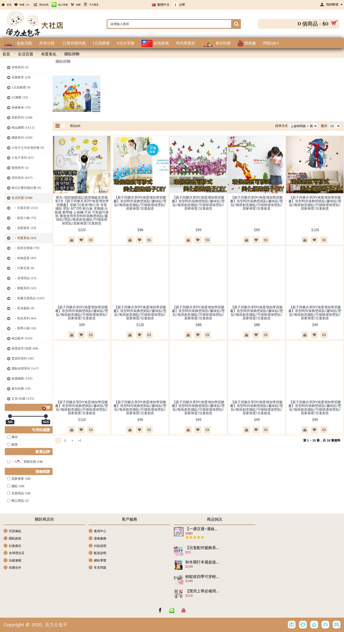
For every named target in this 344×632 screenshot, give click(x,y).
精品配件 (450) (21, 338)
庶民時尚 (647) (21, 178)
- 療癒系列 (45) (23, 288)
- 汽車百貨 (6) (22, 268)
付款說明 (97, 546)
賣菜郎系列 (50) (22, 358)
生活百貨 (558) (21, 198)
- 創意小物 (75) (23, 218)
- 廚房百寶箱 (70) (25, 248)
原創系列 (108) (21, 117)
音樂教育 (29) (21, 77)
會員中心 (97, 531)
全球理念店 (14, 553)
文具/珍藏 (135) (22, 398)
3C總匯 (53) (19, 97)
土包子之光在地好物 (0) (27, 147)
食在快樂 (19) (21, 388)
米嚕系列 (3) (20, 67)
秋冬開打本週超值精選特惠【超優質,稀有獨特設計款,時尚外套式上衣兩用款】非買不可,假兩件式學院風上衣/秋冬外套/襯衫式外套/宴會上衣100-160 (202, 562)
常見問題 (97, 568)
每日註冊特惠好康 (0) (26, 188)
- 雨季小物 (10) (23, 328)
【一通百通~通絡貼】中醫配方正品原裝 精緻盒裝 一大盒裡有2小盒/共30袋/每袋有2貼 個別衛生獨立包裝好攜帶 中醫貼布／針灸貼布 (202, 529)
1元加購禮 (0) (21, 87)
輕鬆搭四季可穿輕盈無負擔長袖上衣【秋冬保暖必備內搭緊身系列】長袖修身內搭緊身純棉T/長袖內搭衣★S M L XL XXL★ (202, 577)
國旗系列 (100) (21, 137)
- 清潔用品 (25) (23, 278)
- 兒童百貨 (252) (24, 208)
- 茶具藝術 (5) (22, 308)
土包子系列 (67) (22, 157)
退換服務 (97, 538)
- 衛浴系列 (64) (23, 318)
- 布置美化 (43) (23, 238)
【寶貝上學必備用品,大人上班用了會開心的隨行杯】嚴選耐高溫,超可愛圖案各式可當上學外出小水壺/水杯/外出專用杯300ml (202, 591)
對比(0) (75, 126)
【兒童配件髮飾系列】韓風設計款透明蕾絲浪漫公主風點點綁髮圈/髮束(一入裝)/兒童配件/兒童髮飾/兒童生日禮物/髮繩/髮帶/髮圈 (202, 548)
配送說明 (97, 553)
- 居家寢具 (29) (23, 228)
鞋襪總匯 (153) (21, 378)
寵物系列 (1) (20, 167)
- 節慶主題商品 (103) (27, 298)
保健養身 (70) (21, 107)
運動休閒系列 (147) (25, 368)
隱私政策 (12, 538)
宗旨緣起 (12, 531)
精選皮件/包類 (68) (24, 348)
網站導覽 (97, 560)
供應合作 (12, 568)
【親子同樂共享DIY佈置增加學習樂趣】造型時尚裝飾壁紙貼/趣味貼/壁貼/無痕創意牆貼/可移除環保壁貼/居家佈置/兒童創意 (140, 203)
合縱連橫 (12, 560)
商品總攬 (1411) (22, 127)
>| (79, 440)
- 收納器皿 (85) (23, 258)
